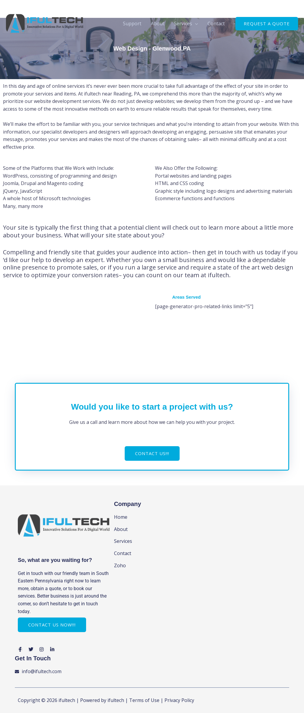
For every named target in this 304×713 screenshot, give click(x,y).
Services (183, 23)
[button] (266, 23)
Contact (216, 23)
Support (132, 23)
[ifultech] (44, 23)
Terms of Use (144, 700)
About (157, 23)
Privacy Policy (179, 700)
